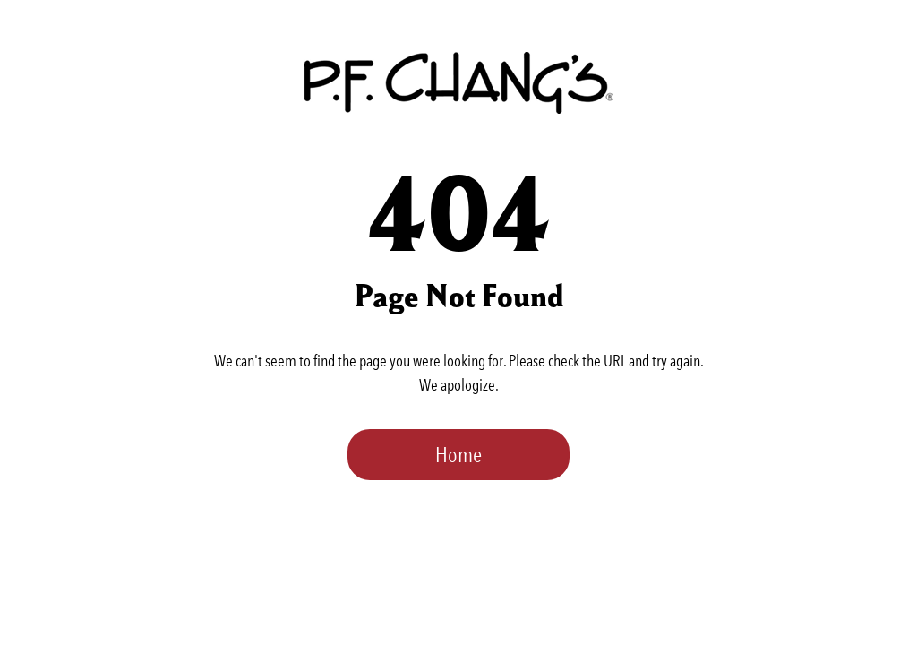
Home (458, 455)
